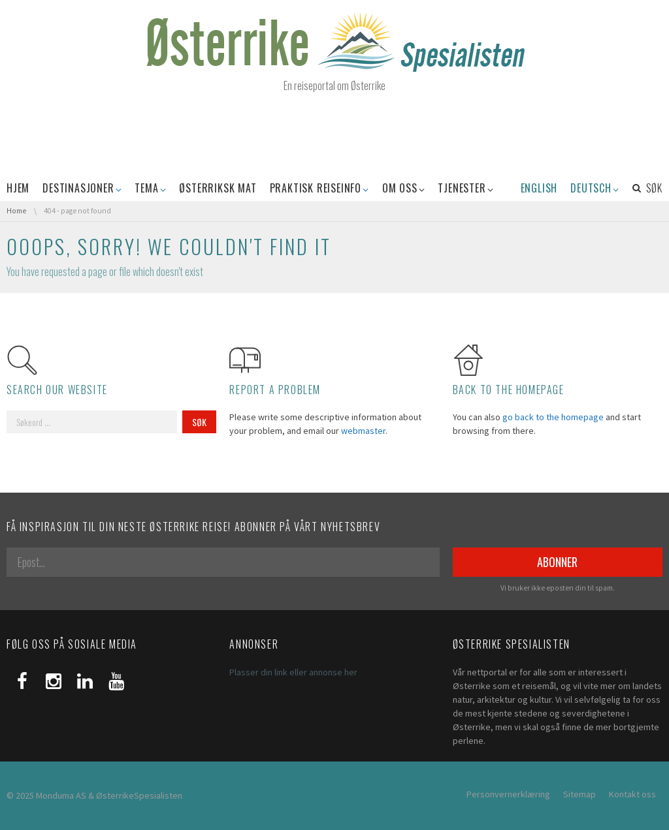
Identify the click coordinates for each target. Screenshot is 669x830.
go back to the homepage (553, 417)
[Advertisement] (334, 135)
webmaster (363, 431)
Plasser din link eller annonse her (293, 672)
